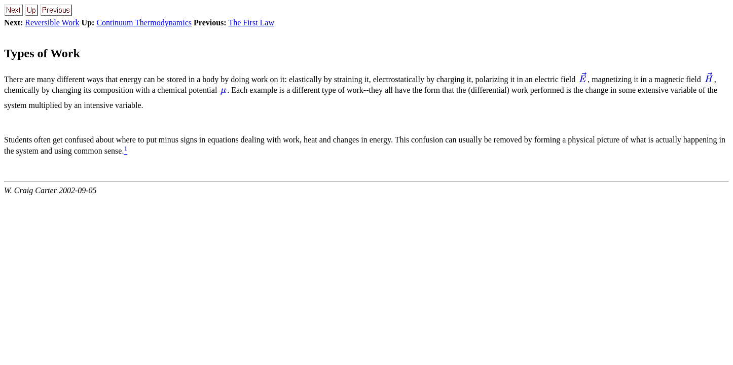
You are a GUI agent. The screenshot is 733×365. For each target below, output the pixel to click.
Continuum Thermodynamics (144, 22)
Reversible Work (52, 22)
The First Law (251, 22)
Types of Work (42, 53)
